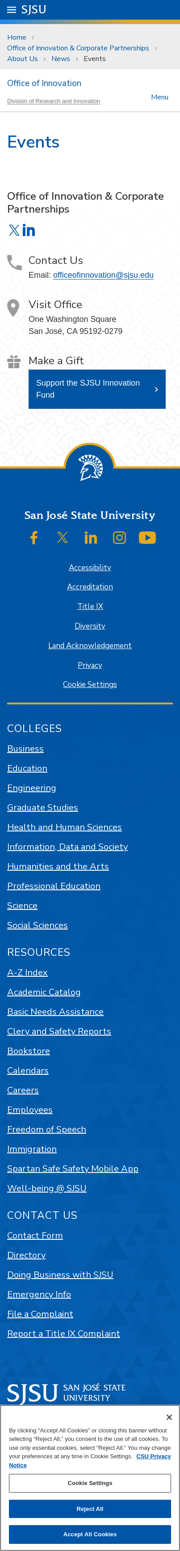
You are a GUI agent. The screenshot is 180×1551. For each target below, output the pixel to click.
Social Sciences (37, 925)
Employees (30, 1110)
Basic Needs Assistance (55, 1012)
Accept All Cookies (90, 1534)
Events (95, 59)
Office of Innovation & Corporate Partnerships (78, 48)
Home (16, 37)
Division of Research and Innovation (53, 101)
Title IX (90, 606)
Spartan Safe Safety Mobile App (72, 1169)
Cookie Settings (90, 684)
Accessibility (90, 568)
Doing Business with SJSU (60, 1275)
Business (25, 749)
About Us (22, 59)
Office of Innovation (44, 83)
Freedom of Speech (46, 1129)
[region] (90, 1478)
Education (27, 768)
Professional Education (53, 886)
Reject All (89, 1509)
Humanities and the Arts (58, 866)
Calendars (28, 1071)
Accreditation (90, 587)
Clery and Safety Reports (59, 1031)
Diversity (90, 626)
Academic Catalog (44, 992)
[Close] (169, 1417)
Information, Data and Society (67, 847)
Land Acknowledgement (90, 646)
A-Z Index (27, 973)
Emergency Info (39, 1294)
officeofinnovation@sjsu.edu (103, 275)
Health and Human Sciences (64, 827)
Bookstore (28, 1051)
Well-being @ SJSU (47, 1188)
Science (22, 906)
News (60, 59)
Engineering (31, 788)
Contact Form (35, 1236)
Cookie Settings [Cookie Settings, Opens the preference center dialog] (89, 1483)
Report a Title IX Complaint (63, 1334)
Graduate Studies (42, 808)
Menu (159, 96)
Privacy (90, 665)
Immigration (32, 1149)
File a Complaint (40, 1314)
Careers (23, 1090)
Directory (26, 1255)
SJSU (34, 9)
